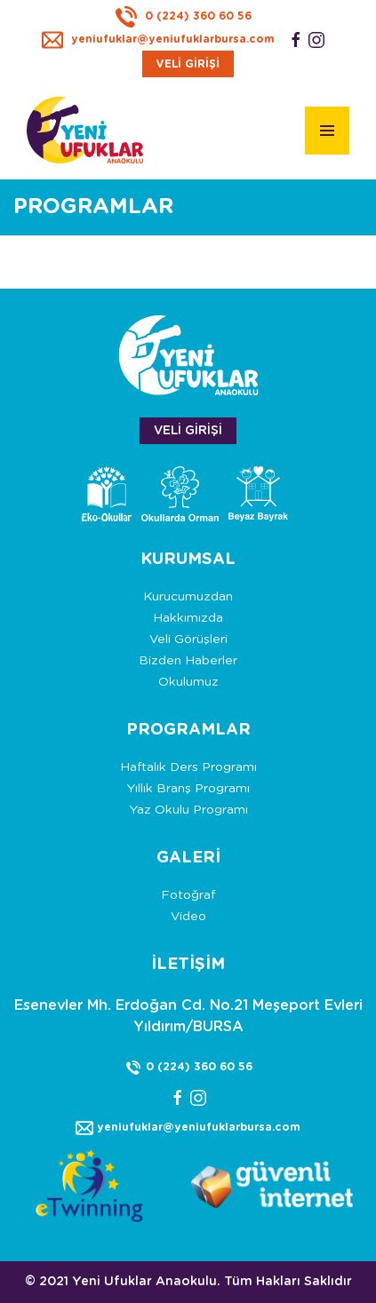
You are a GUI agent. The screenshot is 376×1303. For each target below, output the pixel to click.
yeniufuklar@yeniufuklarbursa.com (158, 39)
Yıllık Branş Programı (188, 789)
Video (188, 916)
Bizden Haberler (188, 661)
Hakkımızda (188, 618)
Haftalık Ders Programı (188, 767)
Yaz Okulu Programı (188, 810)
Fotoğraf (188, 895)
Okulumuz (188, 682)
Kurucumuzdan (188, 597)
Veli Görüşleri (188, 639)
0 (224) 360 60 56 (184, 16)
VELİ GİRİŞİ (188, 64)
